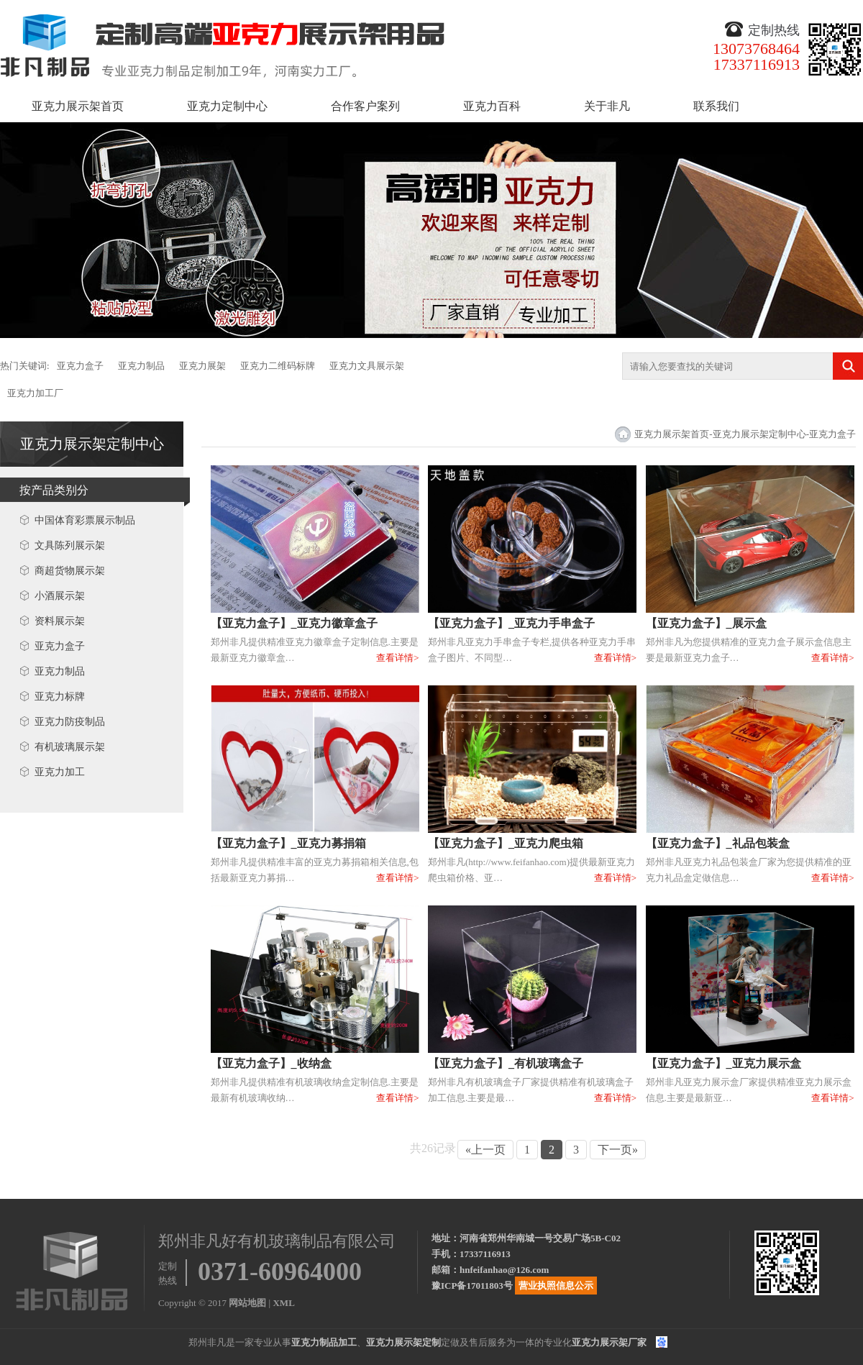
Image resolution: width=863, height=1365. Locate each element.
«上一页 (485, 1149)
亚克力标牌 (60, 696)
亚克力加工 (60, 772)
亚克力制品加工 (324, 1342)
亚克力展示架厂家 (609, 1342)
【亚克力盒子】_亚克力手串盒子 (511, 623)
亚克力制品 (141, 365)
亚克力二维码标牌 (277, 365)
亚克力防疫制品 (70, 721)
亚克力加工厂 (35, 393)
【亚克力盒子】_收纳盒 (271, 1063)
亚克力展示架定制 (403, 1342)
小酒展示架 (60, 595)
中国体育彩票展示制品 (85, 520)
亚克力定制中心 (227, 106)
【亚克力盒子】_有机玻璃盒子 (505, 1063)
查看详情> (397, 657)
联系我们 (716, 106)
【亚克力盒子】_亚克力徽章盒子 (294, 623)
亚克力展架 (202, 365)
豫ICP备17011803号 (472, 1285)
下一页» (618, 1149)
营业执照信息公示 (556, 1285)
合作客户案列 (365, 106)
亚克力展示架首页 (78, 106)
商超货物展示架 (70, 570)
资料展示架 (60, 621)
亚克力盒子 (80, 365)
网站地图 (247, 1302)
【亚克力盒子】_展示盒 (706, 623)
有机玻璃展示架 (70, 746)
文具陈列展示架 (70, 545)
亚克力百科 (492, 106)
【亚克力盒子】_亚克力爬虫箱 (505, 843)
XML (283, 1302)
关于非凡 (607, 106)
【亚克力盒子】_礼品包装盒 (718, 843)
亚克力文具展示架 (366, 365)
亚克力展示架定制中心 (92, 444)
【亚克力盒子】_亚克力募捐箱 (288, 843)
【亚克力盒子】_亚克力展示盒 (723, 1063)
